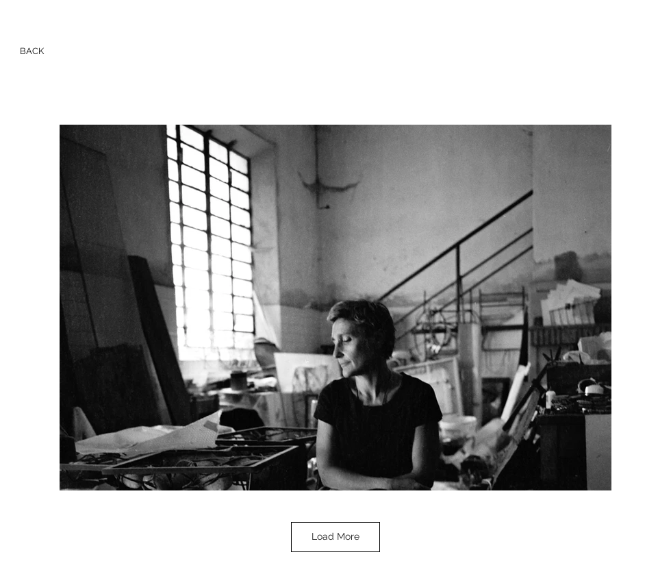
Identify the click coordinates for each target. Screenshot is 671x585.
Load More (335, 536)
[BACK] (31, 51)
